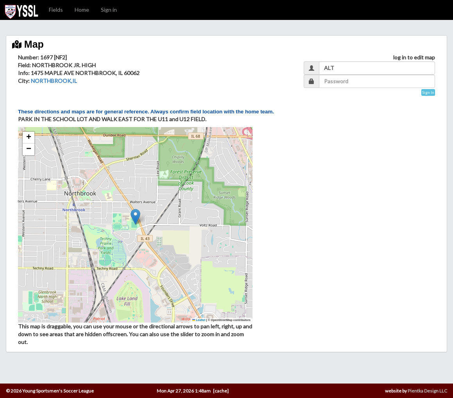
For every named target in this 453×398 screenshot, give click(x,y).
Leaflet (199, 320)
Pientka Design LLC (427, 391)
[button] (135, 217)
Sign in (109, 9)
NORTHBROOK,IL (54, 80)
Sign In (428, 92)
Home (82, 9)
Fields (56, 9)
